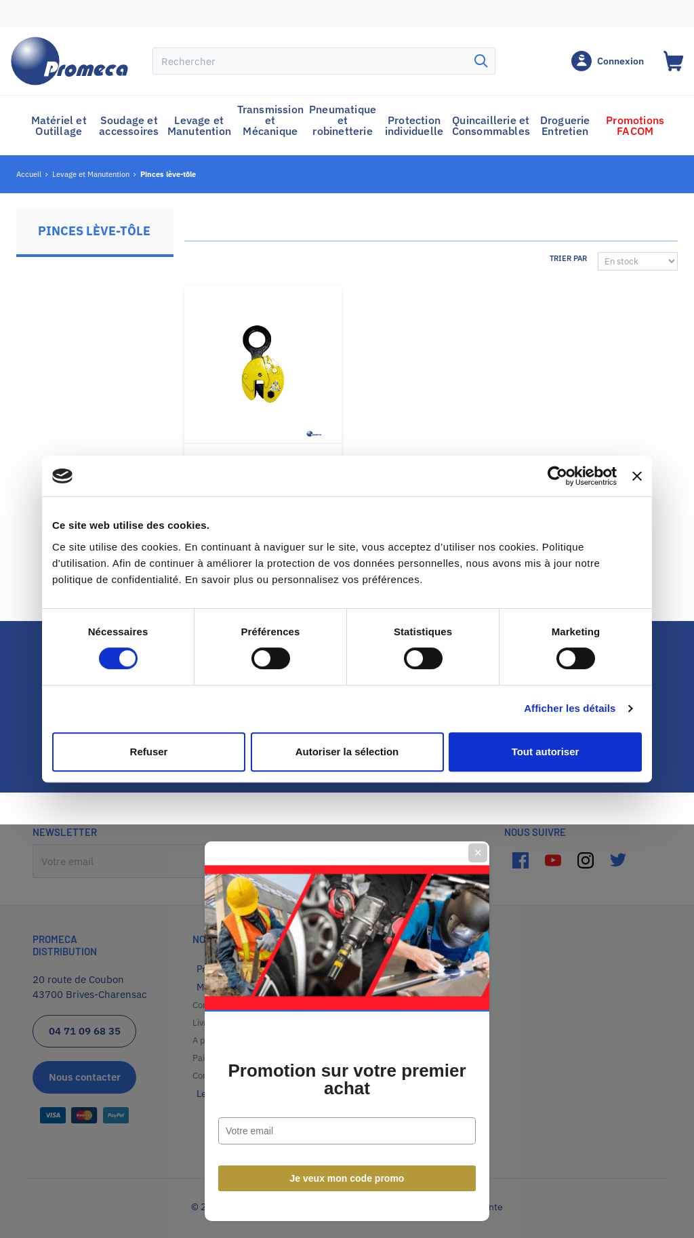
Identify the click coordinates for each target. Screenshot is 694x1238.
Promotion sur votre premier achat (347, 667)
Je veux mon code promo (347, 766)
